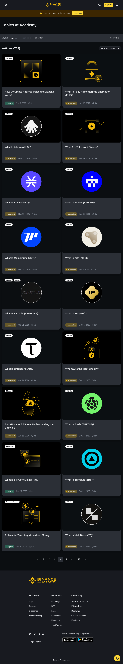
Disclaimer (75, 611)
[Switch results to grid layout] (12, 38)
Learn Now (78, 13)
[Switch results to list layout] (16, 38)
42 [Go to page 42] (79, 559)
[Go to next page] (85, 559)
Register (108, 5)
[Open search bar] (99, 5)
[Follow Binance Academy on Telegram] (39, 634)
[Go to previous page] (37, 559)
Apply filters (26, 38)
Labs (53, 611)
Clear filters (39, 38)
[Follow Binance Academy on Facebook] (30, 634)
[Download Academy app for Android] (85, 640)
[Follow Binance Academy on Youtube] (43, 634)
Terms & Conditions (79, 601)
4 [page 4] (60, 559)
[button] (117, 4)
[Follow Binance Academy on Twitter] (34, 634)
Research (55, 620)
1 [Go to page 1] (43, 559)
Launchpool (56, 616)
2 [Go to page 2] (49, 559)
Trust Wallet (56, 625)
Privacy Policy (77, 606)
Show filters (113, 38)
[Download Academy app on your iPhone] (69, 640)
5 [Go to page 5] (66, 559)
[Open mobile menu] (117, 5)
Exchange (55, 601)
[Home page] (53, 5)
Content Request (78, 616)
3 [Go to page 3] (54, 559)
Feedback (75, 620)
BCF (53, 606)
